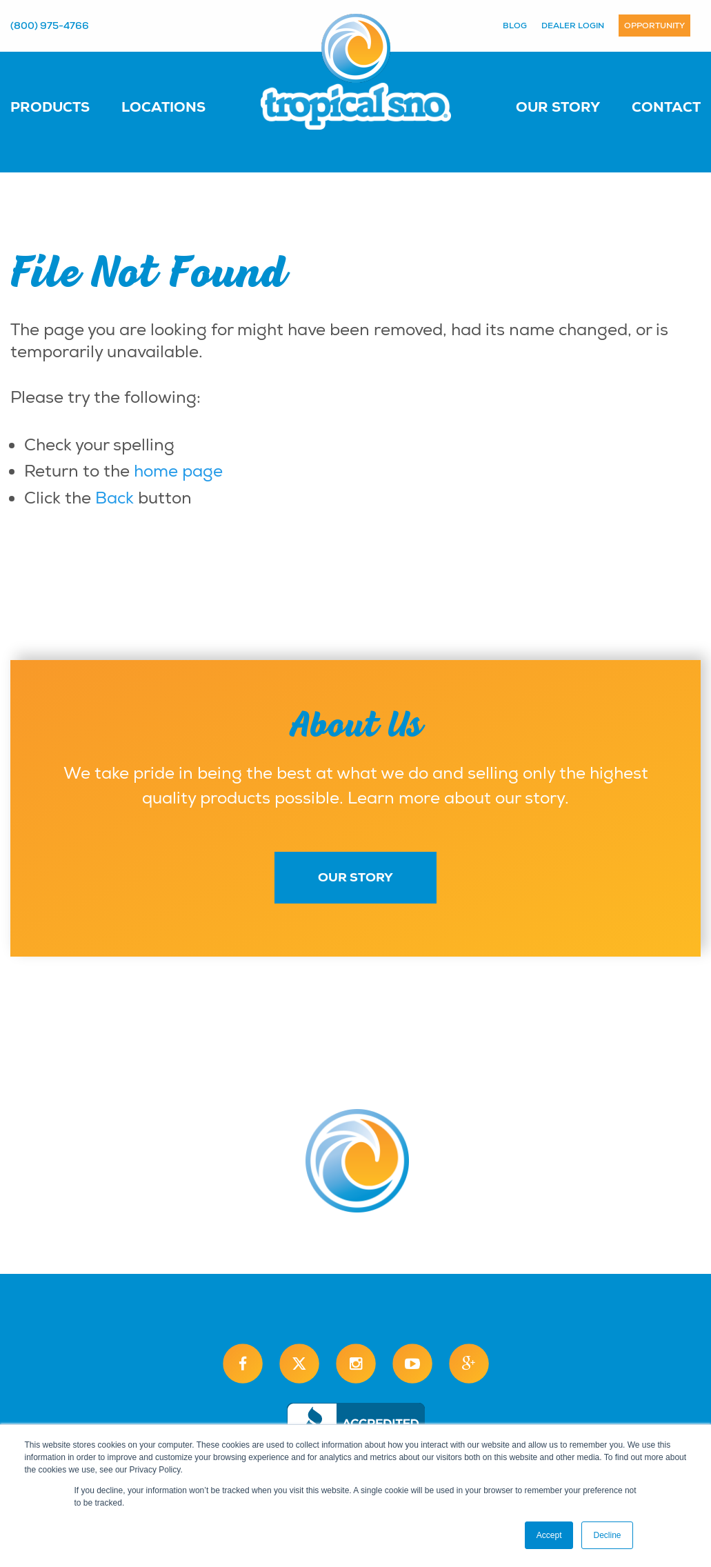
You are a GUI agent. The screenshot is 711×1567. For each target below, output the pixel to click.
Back (114, 498)
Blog (515, 25)
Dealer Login (572, 25)
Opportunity (654, 25)
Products (50, 107)
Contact (666, 107)
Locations (163, 107)
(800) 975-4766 (49, 25)
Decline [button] (607, 1535)
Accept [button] (549, 1535)
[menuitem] (63, 106)
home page (178, 471)
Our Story (558, 107)
